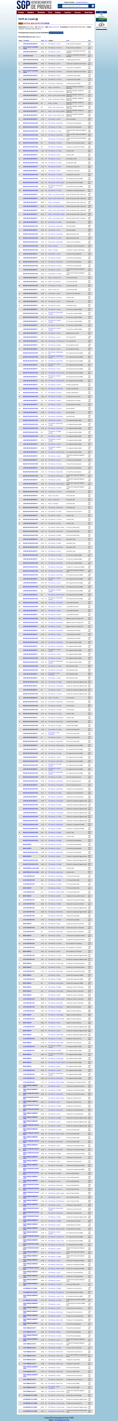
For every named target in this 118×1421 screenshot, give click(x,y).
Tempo (42, 40)
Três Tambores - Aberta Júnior (55, 1264)
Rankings (58, 12)
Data (89, 40)
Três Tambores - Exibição (54, 1332)
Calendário (30, 12)
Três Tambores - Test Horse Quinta (56, 139)
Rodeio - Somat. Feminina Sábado (56, 95)
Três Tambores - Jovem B (54, 309)
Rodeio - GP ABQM (52, 103)
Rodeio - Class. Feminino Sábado (56, 111)
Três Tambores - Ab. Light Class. (56, 1292)
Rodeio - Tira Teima (53, 250)
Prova (67, 40)
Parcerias (78, 12)
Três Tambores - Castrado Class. (56, 1236)
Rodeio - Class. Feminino (54, 281)
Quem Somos (89, 12)
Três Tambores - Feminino (54, 166)
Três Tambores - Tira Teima (55, 47)
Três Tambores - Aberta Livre (55, 1189)
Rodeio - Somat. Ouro (53, 289)
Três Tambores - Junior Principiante (54, 673)
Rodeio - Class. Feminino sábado (56, 194)
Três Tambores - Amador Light (55, 963)
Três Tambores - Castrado (54, 55)
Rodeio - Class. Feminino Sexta (56, 107)
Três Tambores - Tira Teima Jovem (56, 1177)
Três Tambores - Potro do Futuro (56, 1391)
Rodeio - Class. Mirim (53, 495)
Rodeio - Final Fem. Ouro (54, 277)
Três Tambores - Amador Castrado (56, 1062)
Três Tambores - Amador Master (56, 59)
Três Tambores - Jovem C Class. (56, 1240)
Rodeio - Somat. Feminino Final (56, 115)
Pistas (50, 12)
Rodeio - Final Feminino (54, 87)
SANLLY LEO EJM (53, 27)
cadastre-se (85, 2)
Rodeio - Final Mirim (53, 503)
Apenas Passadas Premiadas (56, 32)
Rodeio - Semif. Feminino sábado (56, 214)
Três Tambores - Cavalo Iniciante (56, 1403)
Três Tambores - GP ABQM (54, 436)
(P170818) (45, 23)
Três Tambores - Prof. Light (54, 555)
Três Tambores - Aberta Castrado (56, 182)
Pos (46, 40)
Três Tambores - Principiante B (55, 559)
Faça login (78, 2)
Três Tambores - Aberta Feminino (56, 325)
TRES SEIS (40, 27)
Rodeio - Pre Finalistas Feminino (56, 91)
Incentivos (67, 12)
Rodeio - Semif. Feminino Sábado (56, 99)
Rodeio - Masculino (53, 246)
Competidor (26, 40)
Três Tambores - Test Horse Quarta (56, 947)
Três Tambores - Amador (54, 848)
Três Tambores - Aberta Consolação (54, 1387)
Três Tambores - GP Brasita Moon (56, 341)
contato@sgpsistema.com (61, 1420)
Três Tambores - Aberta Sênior (55, 83)
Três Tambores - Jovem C (54, 44)
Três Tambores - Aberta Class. (55, 1383)
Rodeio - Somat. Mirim (53, 499)
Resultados (41, 12)
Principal (21, 12)
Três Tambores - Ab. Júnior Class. (56, 1244)
